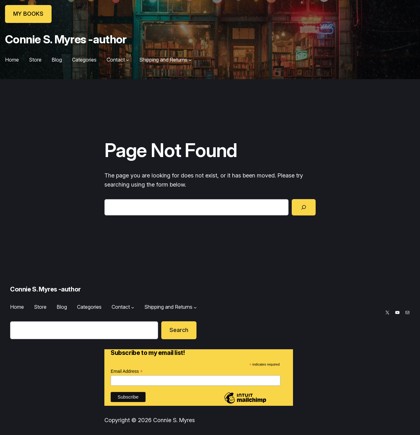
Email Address (127, 371)
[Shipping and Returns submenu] (190, 60)
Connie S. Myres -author (65, 39)
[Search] (304, 207)
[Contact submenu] (127, 60)
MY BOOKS (28, 13)
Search (178, 330)
